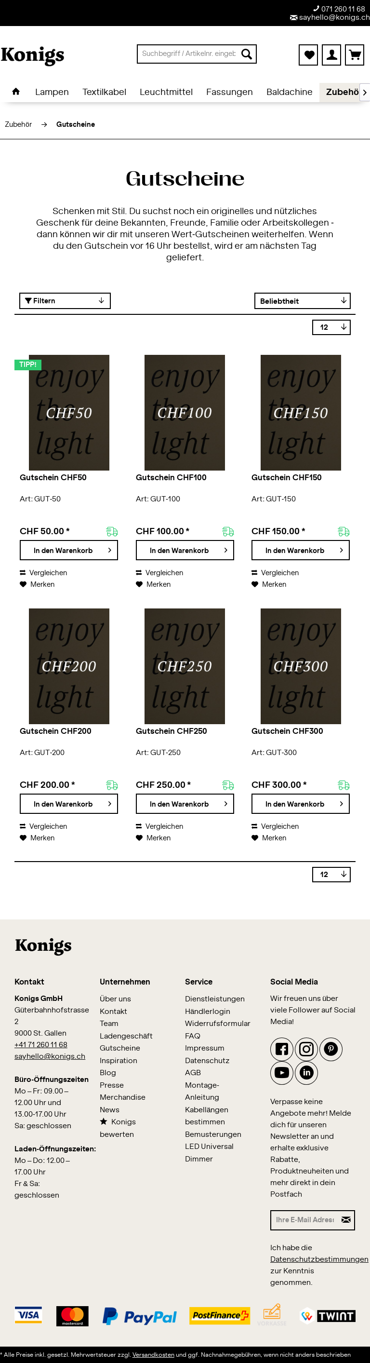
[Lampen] (52, 92)
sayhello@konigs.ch (330, 17)
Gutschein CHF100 (171, 478)
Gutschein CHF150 (286, 478)
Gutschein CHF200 (56, 731)
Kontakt (113, 1011)
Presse (112, 1085)
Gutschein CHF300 (287, 731)
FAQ (192, 1036)
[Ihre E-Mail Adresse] (304, 1220)
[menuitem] (197, 54)
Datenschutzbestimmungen (319, 1259)
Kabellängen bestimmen (206, 1116)
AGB (193, 1073)
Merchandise (122, 1097)
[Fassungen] (229, 92)
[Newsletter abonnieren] (346, 1220)
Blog (108, 1073)
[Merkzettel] (308, 55)
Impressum (205, 1048)
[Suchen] (247, 54)
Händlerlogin (207, 1011)
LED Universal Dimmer (209, 1153)
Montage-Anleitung (202, 1092)
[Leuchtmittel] (166, 92)
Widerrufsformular (218, 1023)
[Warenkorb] (354, 55)
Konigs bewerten (118, 1128)
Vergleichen (43, 573)
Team (109, 1023)
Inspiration (118, 1061)
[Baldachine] (289, 92)
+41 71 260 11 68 (40, 1045)
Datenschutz (207, 1061)
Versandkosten (153, 1355)
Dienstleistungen (215, 999)
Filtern (40, 301)
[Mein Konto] (331, 55)
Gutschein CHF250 (171, 731)
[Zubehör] (344, 92)
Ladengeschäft (126, 1036)
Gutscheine (120, 1048)
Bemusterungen (213, 1134)
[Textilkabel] (104, 92)
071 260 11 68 (339, 9)
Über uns (115, 999)
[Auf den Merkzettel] (37, 585)
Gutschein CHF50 (53, 478)
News (109, 1110)
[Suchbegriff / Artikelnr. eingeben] (197, 54)
